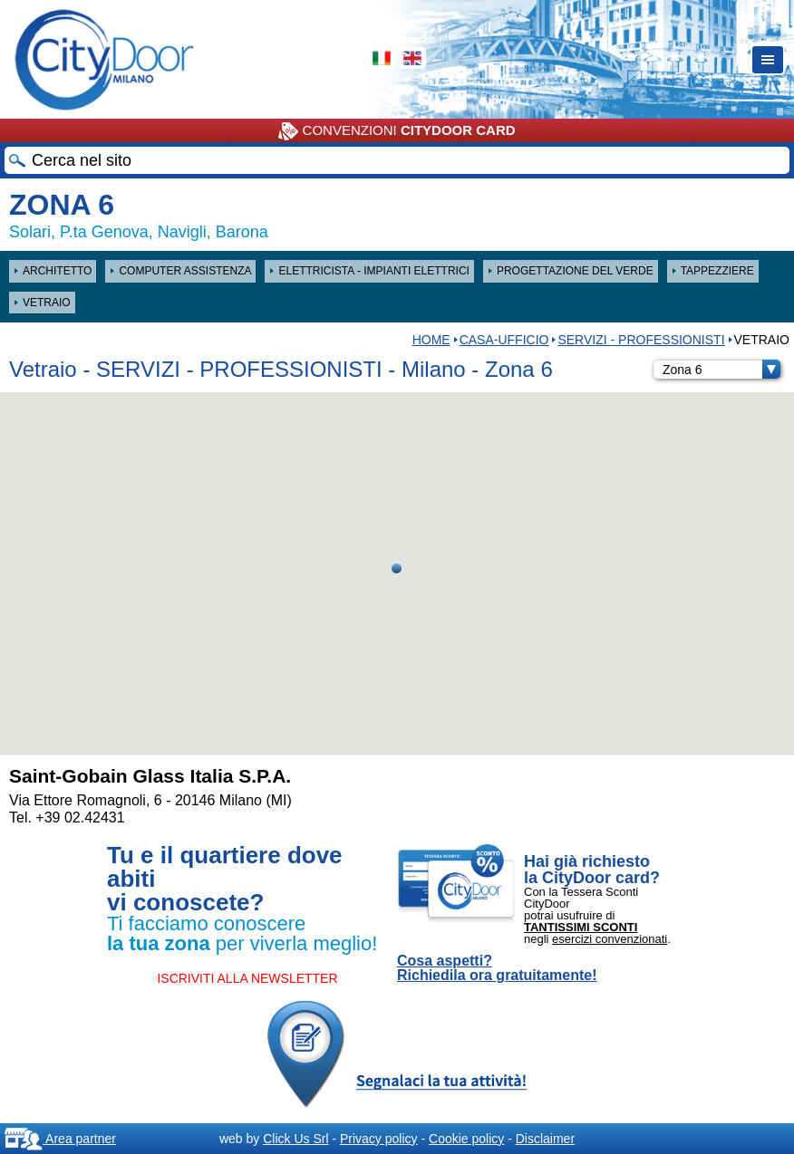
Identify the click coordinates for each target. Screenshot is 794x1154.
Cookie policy (466, 1138)
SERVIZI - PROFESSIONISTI (640, 339)
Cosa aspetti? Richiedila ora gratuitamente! (497, 968)
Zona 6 (721, 370)
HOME (431, 339)
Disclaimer (545, 1138)
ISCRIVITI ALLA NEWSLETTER (247, 978)
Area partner (60, 1138)
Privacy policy (379, 1138)
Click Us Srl (295, 1138)
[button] (397, 568)
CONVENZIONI (396, 131)
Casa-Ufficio (504, 339)
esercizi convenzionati (609, 939)
